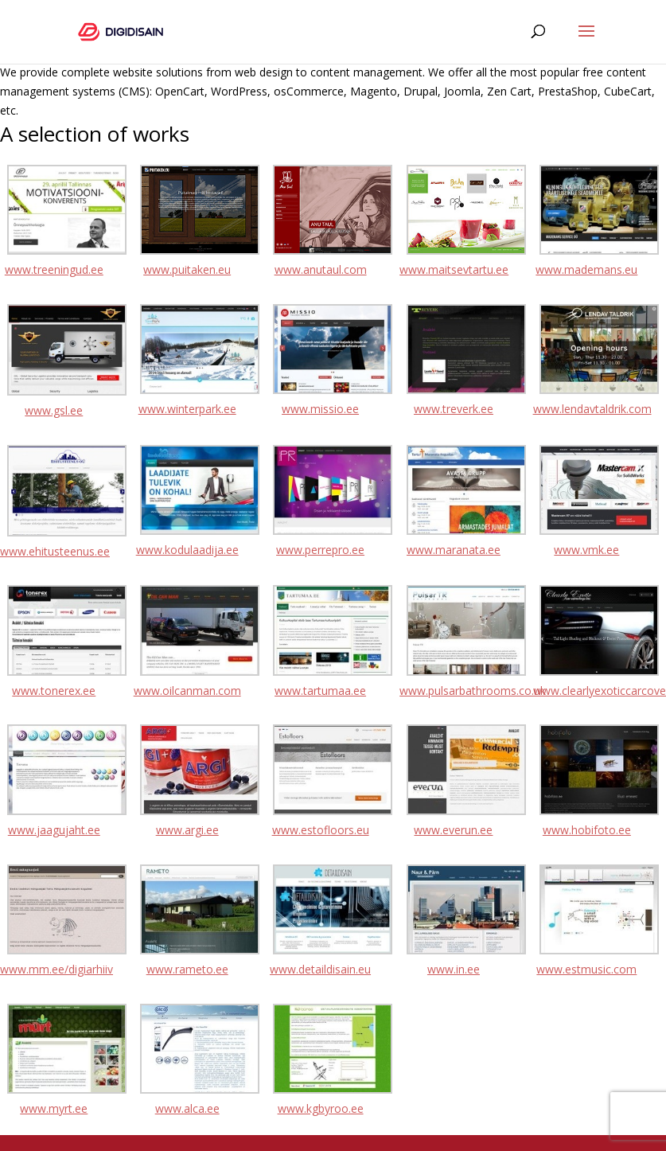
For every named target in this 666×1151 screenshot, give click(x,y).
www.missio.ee (320, 408)
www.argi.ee (187, 829)
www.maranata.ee (453, 549)
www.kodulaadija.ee (187, 549)
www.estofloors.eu (320, 829)
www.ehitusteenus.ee (54, 551)
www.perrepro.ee (320, 549)
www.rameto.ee (187, 969)
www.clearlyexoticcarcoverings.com (587, 690)
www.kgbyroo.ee (321, 1108)
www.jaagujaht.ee (54, 829)
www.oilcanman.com (187, 690)
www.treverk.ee (453, 408)
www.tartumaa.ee (320, 690)
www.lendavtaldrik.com (587, 408)
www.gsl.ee (54, 410)
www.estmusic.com (586, 969)
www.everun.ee (453, 829)
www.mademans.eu (586, 269)
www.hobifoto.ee (587, 829)
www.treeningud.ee (54, 269)
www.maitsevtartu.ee (453, 269)
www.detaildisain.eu (320, 969)
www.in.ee (453, 969)
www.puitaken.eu (187, 269)
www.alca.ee (187, 1108)
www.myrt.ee (54, 1108)
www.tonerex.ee (53, 690)
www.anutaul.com (321, 269)
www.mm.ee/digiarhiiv (54, 969)
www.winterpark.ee (187, 408)
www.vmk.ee (586, 549)
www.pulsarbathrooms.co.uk (453, 690)
